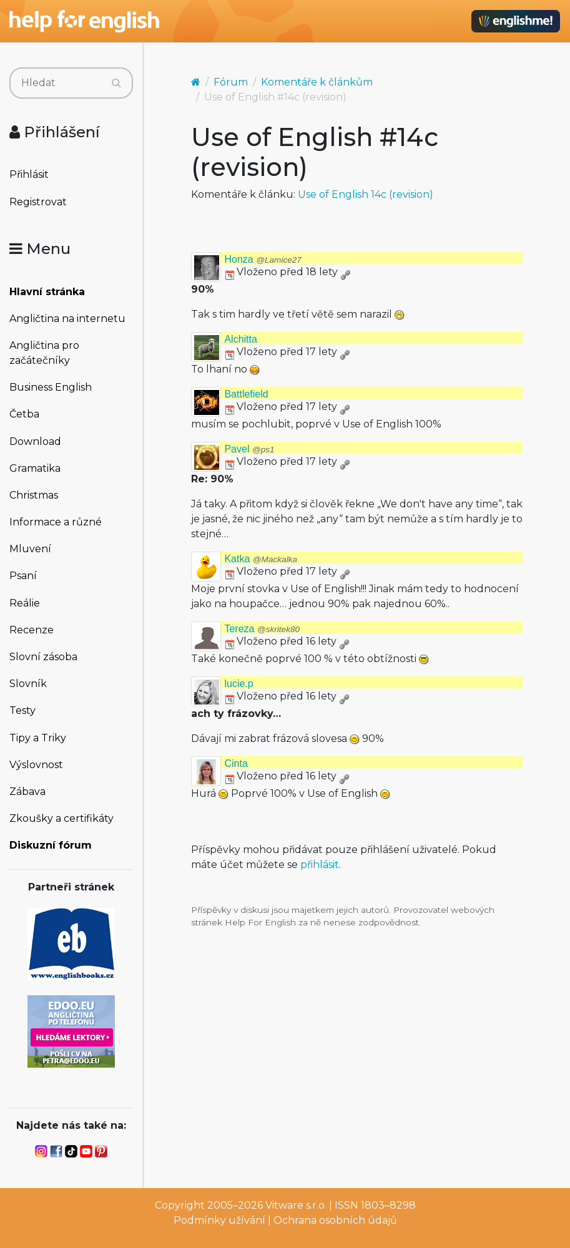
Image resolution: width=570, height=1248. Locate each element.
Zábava (27, 791)
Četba (24, 414)
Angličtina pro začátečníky (44, 352)
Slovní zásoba (43, 657)
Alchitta (240, 339)
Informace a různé (55, 522)
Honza (262, 259)
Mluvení (30, 549)
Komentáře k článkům (317, 82)
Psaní (23, 576)
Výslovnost (36, 765)
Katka (260, 558)
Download (35, 441)
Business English (50, 387)
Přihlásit (29, 174)
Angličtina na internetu (67, 318)
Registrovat (38, 202)
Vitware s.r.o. (296, 1205)
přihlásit (319, 864)
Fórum (231, 82)
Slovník (28, 684)
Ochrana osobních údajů (335, 1220)
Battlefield (246, 394)
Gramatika (35, 468)
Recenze (31, 630)
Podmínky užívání (219, 1220)
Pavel (249, 449)
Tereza (262, 628)
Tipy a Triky (37, 738)
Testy (22, 710)
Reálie (24, 603)
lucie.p (238, 683)
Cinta (235, 763)
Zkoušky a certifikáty (61, 818)
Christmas (33, 495)
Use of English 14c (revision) (365, 194)
